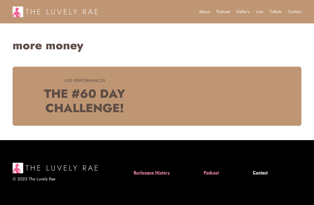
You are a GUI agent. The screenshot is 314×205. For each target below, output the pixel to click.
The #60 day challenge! (84, 101)
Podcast (211, 173)
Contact (260, 173)
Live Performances (84, 80)
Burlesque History (152, 173)
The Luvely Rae (62, 11)
